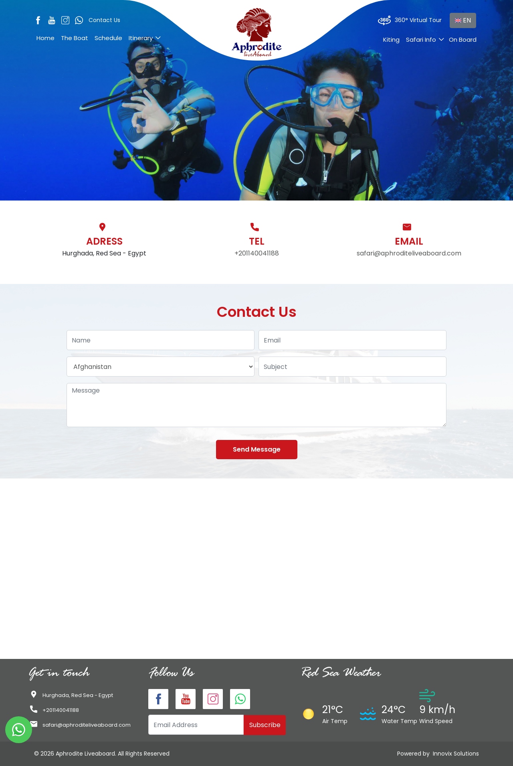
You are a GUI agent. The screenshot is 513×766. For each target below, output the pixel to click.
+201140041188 (256, 253)
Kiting (391, 39)
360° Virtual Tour (410, 20)
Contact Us (104, 20)
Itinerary (141, 38)
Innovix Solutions (456, 754)
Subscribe (265, 725)
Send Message (257, 449)
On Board (463, 39)
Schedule (108, 38)
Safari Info (421, 39)
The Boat (74, 38)
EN (463, 20)
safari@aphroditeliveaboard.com (409, 253)
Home (45, 38)
